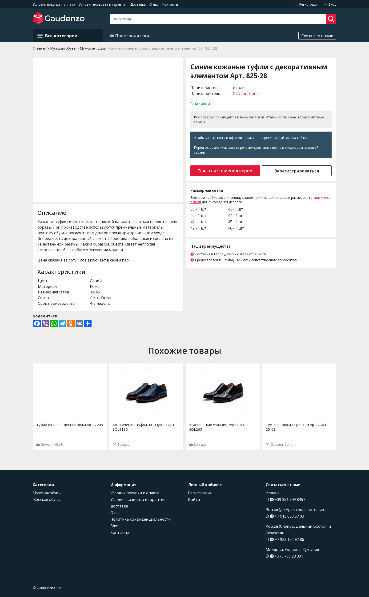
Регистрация (200, 493)
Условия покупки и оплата (54, 4)
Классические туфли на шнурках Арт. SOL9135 (144, 427)
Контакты (170, 4)
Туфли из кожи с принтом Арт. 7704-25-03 (297, 427)
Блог (114, 525)
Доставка (138, 4)
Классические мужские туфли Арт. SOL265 (217, 427)
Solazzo (121, 444)
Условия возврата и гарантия (103, 4)
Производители (129, 36)
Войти (194, 499)
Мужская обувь (47, 493)
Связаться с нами (317, 35)
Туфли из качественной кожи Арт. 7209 (69, 424)
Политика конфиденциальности (140, 519)
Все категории (57, 36)
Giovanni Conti (246, 93)
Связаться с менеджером (225, 170)
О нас (153, 4)
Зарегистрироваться (296, 171)
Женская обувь (46, 499)
